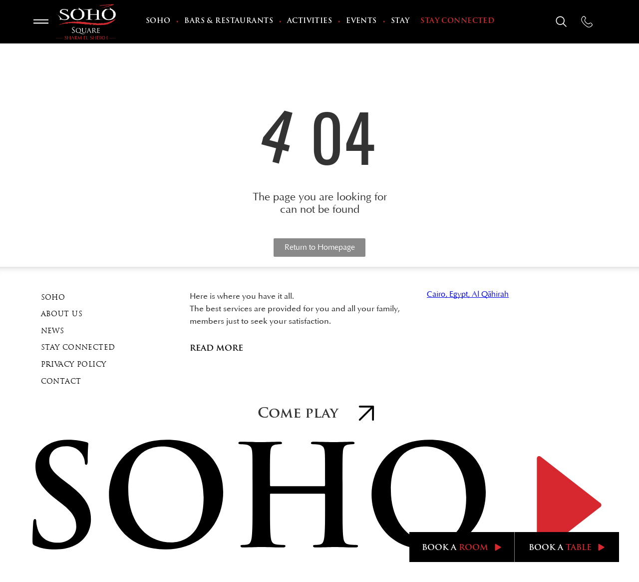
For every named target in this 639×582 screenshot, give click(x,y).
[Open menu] (40, 21)
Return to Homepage (320, 247)
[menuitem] (159, 22)
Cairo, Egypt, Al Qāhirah (468, 294)
